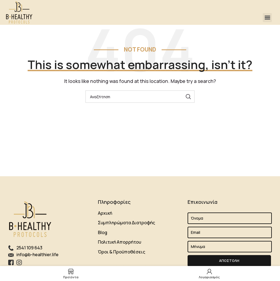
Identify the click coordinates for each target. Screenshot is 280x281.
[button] (267, 17)
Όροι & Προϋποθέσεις (121, 252)
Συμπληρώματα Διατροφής (126, 223)
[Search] (140, 96)
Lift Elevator (145, 264)
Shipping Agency (115, 264)
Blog (102, 232)
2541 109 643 (29, 248)
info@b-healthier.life (37, 255)
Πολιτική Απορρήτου (119, 242)
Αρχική (105, 213)
